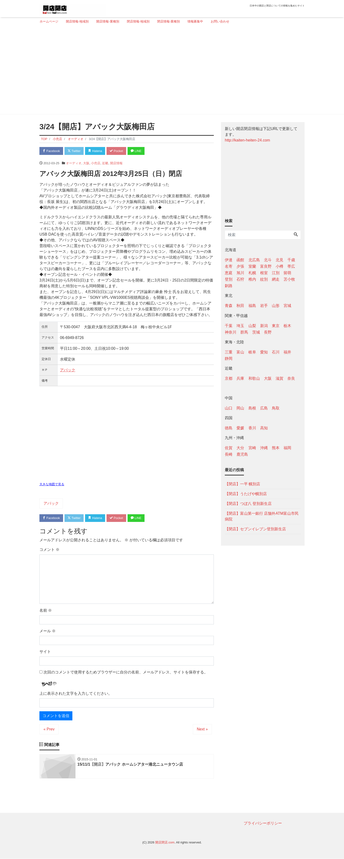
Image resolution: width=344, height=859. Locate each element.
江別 (276, 273)
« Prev (48, 729)
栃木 (287, 326)
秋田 (240, 306)
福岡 (287, 448)
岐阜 (252, 352)
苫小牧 (289, 279)
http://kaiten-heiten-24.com (247, 140)
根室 (264, 273)
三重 (228, 352)
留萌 (287, 273)
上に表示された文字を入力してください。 (75, 693)
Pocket (117, 151)
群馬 (244, 332)
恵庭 (228, 273)
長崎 (228, 454)
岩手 (264, 306)
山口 (228, 408)
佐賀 (228, 448)
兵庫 (240, 378)
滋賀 (279, 378)
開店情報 (116, 163)
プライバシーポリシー (263, 823)
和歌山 (254, 378)
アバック (67, 370)
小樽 (279, 266)
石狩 (240, 279)
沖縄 (264, 448)
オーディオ (73, 163)
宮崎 (252, 448)
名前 (45, 611)
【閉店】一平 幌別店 (242, 484)
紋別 (264, 279)
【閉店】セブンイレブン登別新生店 (255, 529)
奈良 (291, 378)
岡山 (240, 408)
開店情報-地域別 (77, 21)
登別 (228, 279)
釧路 (228, 286)
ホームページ (49, 21)
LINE (137, 151)
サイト (45, 652)
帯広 (291, 266)
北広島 (254, 260)
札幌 (252, 273)
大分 (240, 448)
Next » (202, 729)
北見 (279, 260)
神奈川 (230, 332)
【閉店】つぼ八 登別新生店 (248, 504)
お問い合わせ (220, 21)
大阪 (86, 163)
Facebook (51, 151)
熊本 (276, 448)
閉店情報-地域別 (138, 21)
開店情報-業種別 (107, 21)
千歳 (291, 260)
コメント (49, 550)
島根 (252, 408)
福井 (287, 352)
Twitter (74, 151)
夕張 (240, 266)
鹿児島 (242, 454)
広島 (264, 408)
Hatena (96, 151)
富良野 (266, 266)
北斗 (268, 260)
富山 (240, 352)
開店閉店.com (164, 842)
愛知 (264, 352)
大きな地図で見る (51, 484)
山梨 (252, 326)
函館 (240, 260)
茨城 (256, 332)
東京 (276, 326)
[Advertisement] (170, 71)
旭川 (240, 273)
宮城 (287, 306)
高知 (264, 428)
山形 (276, 306)
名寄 (228, 266)
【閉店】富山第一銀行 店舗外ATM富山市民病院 (262, 516)
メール (47, 631)
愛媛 (240, 428)
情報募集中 (195, 21)
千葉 (228, 326)
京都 (228, 378)
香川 (252, 428)
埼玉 (240, 326)
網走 (276, 279)
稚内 (252, 279)
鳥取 (276, 408)
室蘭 (252, 266)
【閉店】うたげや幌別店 (246, 494)
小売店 (95, 163)
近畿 (105, 163)
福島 (252, 306)
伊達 (228, 260)
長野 (268, 332)
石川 (276, 352)
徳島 (228, 428)
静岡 (228, 358)
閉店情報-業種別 (168, 21)
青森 (228, 306)
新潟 (264, 326)
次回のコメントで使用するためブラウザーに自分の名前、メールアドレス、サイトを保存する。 (125, 672)
